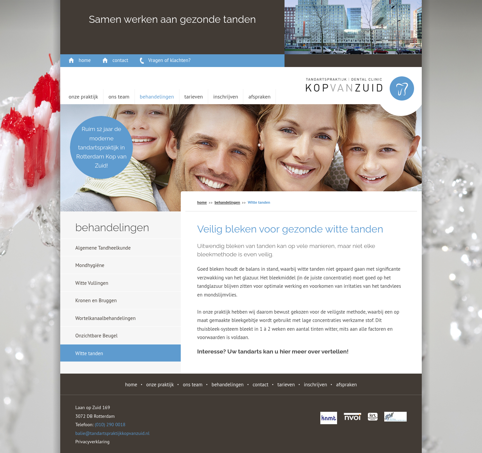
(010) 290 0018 (110, 425)
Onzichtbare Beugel (96, 335)
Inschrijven (225, 96)
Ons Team (119, 96)
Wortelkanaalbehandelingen (105, 318)
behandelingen (157, 96)
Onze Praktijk (83, 96)
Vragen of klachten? (169, 60)
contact (120, 60)
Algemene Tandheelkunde (103, 248)
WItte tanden (89, 353)
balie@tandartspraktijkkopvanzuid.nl (112, 433)
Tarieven (193, 96)
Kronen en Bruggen (96, 300)
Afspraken (259, 96)
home (85, 60)
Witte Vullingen (91, 283)
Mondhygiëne (89, 265)
